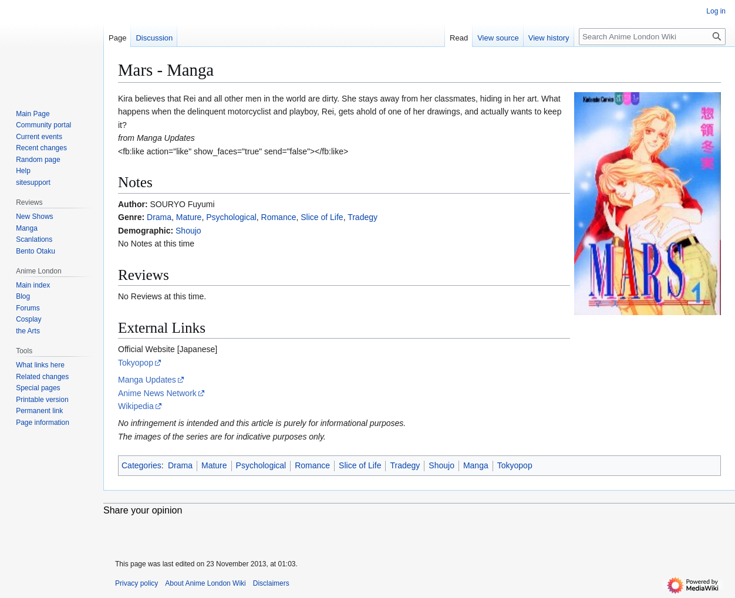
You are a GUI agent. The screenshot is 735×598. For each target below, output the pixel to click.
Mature (189, 217)
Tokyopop (135, 362)
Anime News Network (157, 393)
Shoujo (188, 230)
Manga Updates (147, 379)
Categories (141, 465)
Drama (159, 217)
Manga (475, 465)
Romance (278, 217)
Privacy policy (136, 583)
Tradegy (362, 217)
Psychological (231, 217)
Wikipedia (136, 406)
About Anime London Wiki (205, 583)
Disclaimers (271, 583)
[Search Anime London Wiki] (652, 36)
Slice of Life (322, 217)
